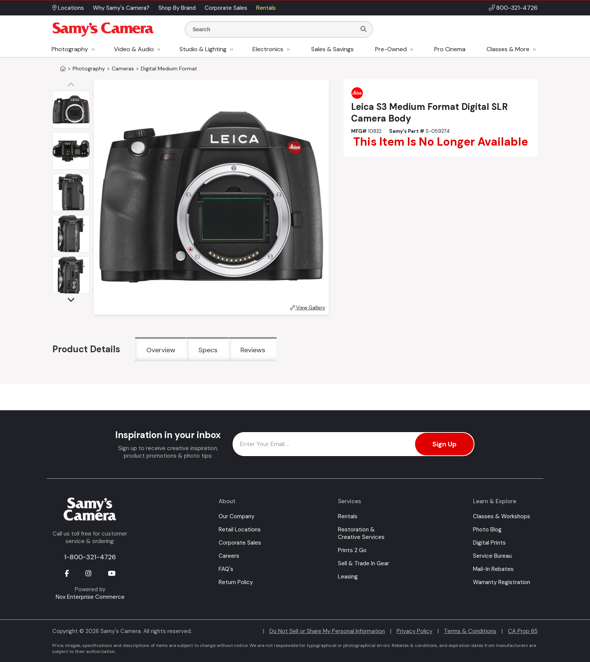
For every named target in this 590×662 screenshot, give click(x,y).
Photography (70, 49)
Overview (160, 350)
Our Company (236, 516)
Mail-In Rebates (493, 569)
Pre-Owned (391, 49)
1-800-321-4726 (90, 557)
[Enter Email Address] (353, 444)
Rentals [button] (266, 8)
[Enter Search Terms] (273, 29)
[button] (73, 85)
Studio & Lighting (203, 49)
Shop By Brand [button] (177, 8)
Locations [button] (68, 8)
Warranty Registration (501, 582)
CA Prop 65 (523, 631)
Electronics (267, 49)
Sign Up (444, 444)
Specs (207, 350)
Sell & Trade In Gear (363, 563)
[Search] (363, 29)
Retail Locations (240, 529)
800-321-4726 (517, 8)
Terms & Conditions (470, 631)
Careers (229, 556)
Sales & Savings (332, 49)
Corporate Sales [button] (226, 8)
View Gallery (307, 307)
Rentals (347, 516)
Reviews (252, 350)
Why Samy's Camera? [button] (121, 8)
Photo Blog (487, 529)
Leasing (348, 576)
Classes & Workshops (501, 516)
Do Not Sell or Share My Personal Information (327, 631)
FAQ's (226, 569)
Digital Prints (489, 542)
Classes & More (508, 49)
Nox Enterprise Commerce (90, 597)
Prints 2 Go (352, 550)
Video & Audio (134, 49)
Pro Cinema (449, 49)
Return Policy (236, 582)
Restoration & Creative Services (361, 533)
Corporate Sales (240, 542)
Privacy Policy (414, 631)
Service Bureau (492, 556)
